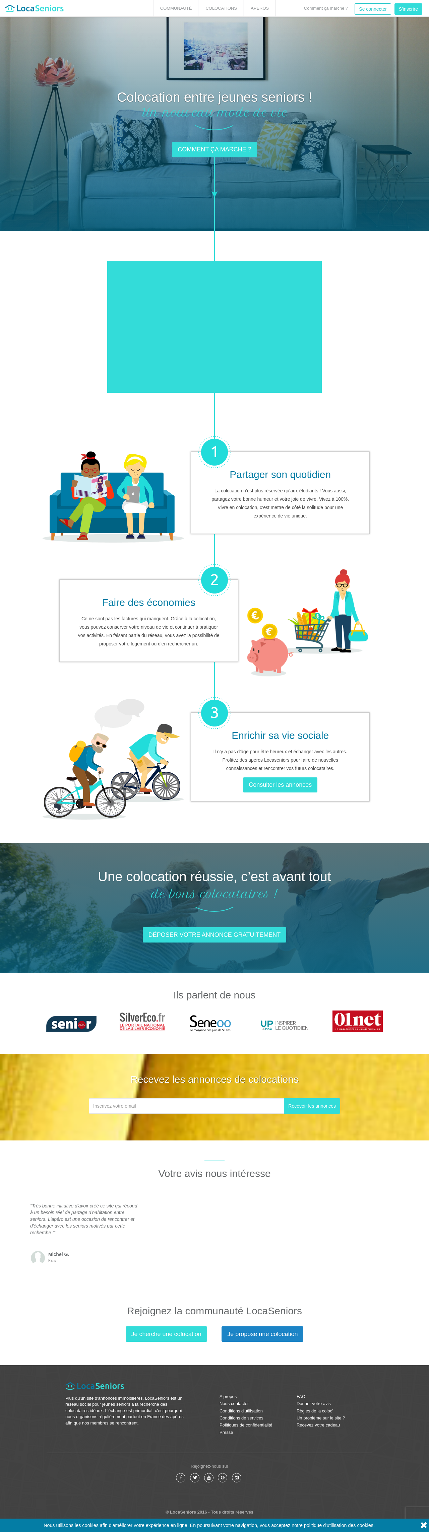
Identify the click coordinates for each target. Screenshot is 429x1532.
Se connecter (373, 9)
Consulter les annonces (280, 784)
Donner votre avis (314, 1403)
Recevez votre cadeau (318, 1424)
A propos (228, 1396)
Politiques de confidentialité (246, 1424)
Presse (226, 1432)
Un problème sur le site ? (321, 1417)
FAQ (301, 1396)
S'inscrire (408, 9)
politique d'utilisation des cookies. (339, 1525)
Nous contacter (234, 1403)
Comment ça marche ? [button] (214, 149)
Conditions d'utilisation (241, 1410)
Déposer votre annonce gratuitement (214, 934)
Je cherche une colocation (166, 1334)
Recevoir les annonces (312, 1106)
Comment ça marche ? (326, 8)
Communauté (176, 8)
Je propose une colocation (262, 1334)
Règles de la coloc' (315, 1410)
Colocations (221, 8)
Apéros (260, 8)
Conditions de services (241, 1417)
